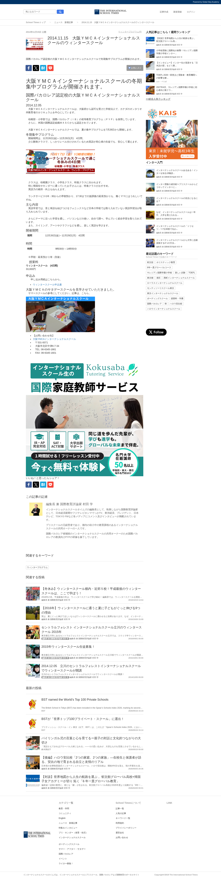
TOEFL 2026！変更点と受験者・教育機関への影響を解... (176, 76)
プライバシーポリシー (126, 828)
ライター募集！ (66, 863)
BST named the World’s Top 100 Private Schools (74, 699)
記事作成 (164, 12)
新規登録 (177, 12)
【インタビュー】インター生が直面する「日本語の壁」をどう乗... (177, 64)
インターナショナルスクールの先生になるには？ (177, 199)
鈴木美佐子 (46, 749)
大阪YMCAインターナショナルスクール (54, 339)
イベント (63, 858)
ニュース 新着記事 (63, 22)
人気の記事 (121, 813)
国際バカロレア (66, 854)
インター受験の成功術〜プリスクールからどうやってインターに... (177, 185)
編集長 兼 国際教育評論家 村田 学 (69, 504)
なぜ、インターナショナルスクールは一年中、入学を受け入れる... (176, 213)
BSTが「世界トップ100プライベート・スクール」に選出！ (82, 719)
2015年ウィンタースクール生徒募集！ (68, 646)
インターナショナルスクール (72, 837)
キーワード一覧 (123, 818)
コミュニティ (65, 813)
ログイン (191, 12)
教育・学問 (64, 808)
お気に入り (134, 68)
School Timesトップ (36, 22)
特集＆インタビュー (68, 828)
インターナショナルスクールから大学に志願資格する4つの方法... (177, 241)
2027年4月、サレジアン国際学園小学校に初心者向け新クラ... (176, 88)
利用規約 (120, 823)
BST (43, 711)
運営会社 (120, 832)
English (62, 818)
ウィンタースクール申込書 (47, 284)
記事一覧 (120, 808)
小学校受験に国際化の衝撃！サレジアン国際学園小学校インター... (177, 52)
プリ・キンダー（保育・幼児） (73, 832)
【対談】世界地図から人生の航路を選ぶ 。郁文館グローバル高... (176, 39)
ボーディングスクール (69, 844)
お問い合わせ (122, 837)
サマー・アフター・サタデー (72, 849)
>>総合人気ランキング (158, 99)
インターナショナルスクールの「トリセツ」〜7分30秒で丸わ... (175, 227)
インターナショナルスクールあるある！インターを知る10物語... (177, 171)
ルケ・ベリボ (161, 82)
